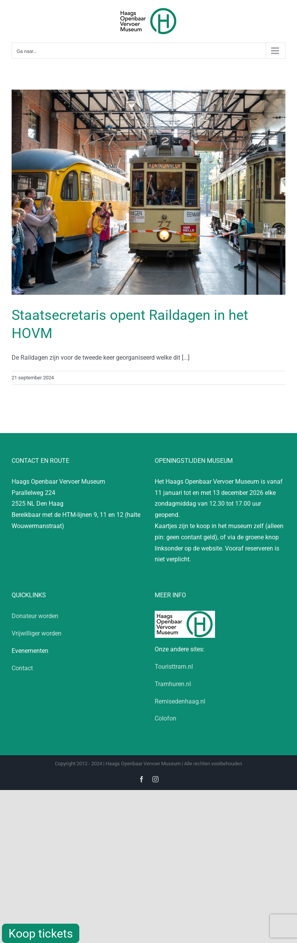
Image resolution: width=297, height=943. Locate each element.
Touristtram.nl (174, 666)
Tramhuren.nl (173, 684)
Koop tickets (41, 933)
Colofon (165, 718)
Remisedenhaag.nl (180, 701)
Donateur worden (35, 616)
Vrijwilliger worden (36, 633)
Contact (22, 668)
